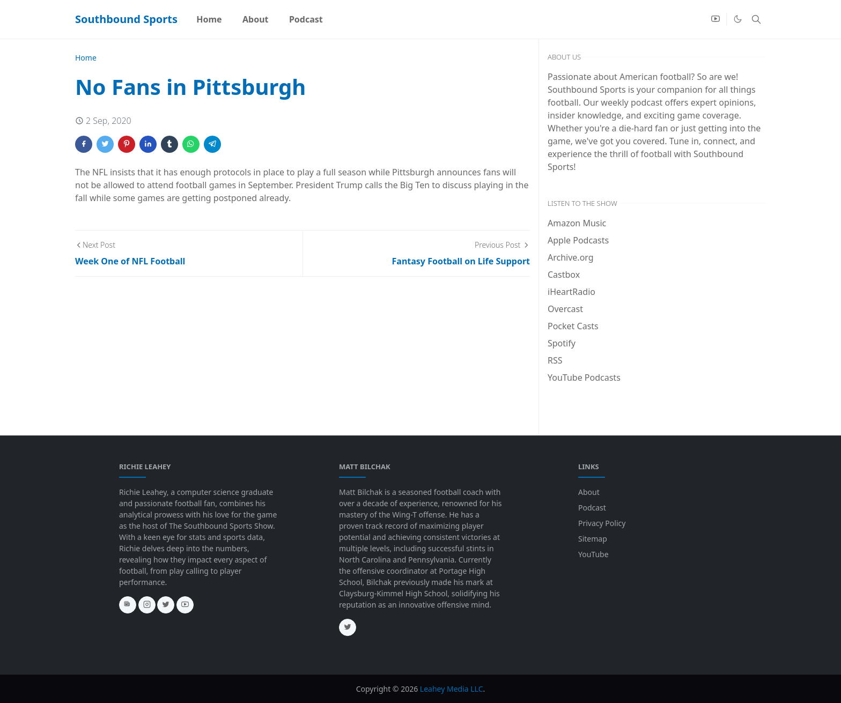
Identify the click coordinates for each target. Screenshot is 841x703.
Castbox (564, 274)
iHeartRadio (571, 292)
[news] (127, 604)
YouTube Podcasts (584, 377)
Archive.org (571, 257)
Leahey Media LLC (451, 689)
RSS (555, 360)
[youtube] (715, 19)
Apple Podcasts (578, 240)
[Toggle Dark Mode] (738, 19)
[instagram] (147, 604)
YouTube (593, 554)
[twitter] (165, 604)
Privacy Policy (601, 523)
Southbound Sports (126, 19)
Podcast (592, 507)
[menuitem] (209, 19)
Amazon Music (577, 223)
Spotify (562, 343)
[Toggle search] (756, 19)
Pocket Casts (573, 326)
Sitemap (592, 539)
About (589, 492)
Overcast (565, 309)
